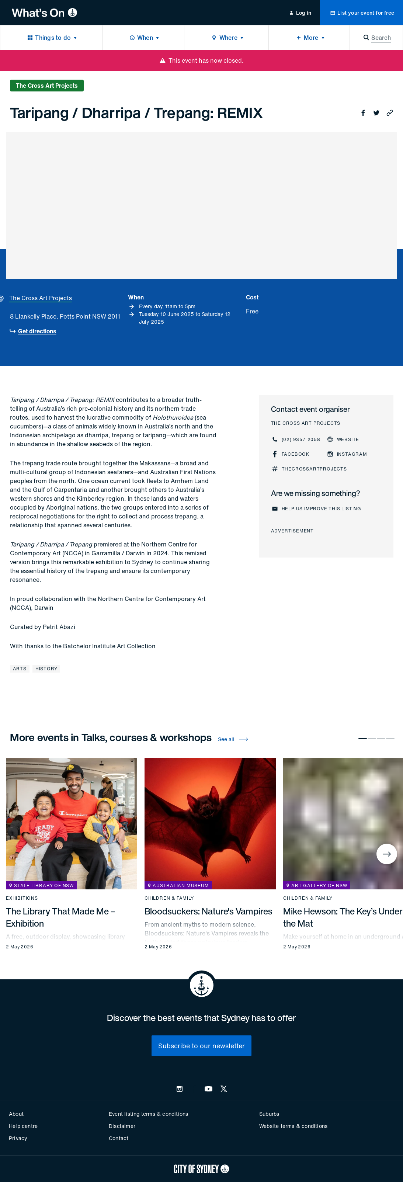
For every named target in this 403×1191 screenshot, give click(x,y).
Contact (118, 1138)
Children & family (169, 898)
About (16, 1114)
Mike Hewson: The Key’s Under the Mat (343, 917)
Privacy (18, 1138)
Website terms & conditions (293, 1126)
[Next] (386, 854)
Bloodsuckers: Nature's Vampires (208, 911)
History (46, 669)
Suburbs (269, 1114)
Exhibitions (22, 898)
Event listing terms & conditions (148, 1114)
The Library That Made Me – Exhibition (60, 917)
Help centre (23, 1126)
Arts (20, 669)
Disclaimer (122, 1126)
